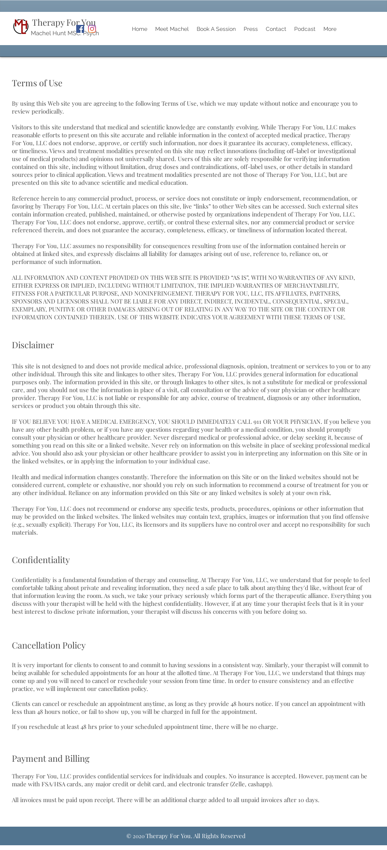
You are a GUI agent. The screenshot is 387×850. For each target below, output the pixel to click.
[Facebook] (80, 29)
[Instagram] (92, 29)
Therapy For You (64, 22)
